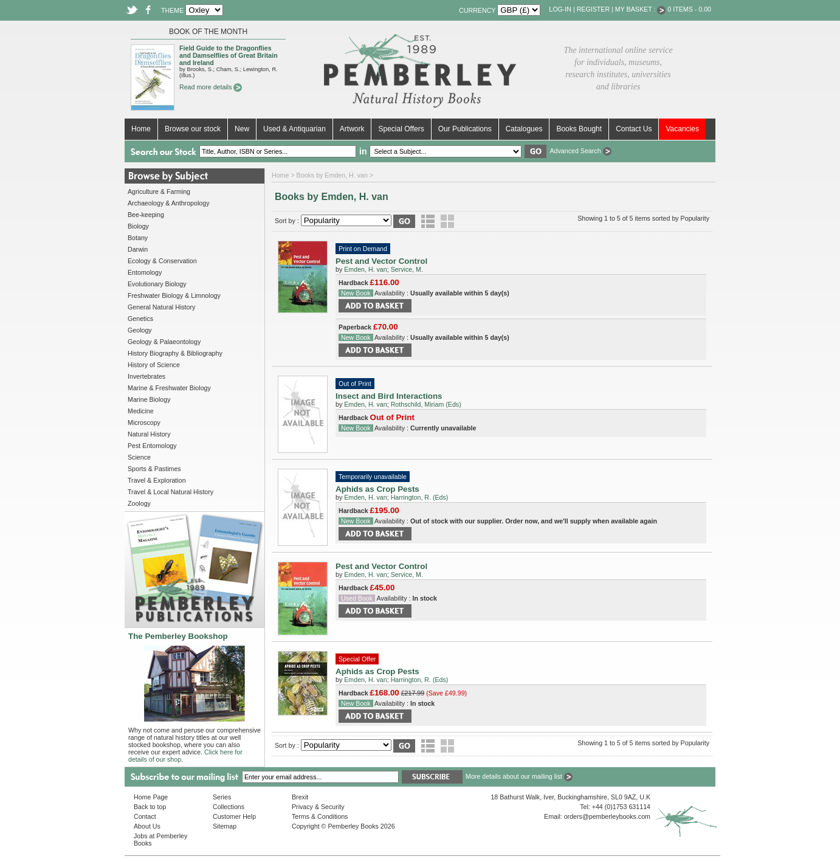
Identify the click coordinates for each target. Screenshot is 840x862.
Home (141, 129)
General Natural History (161, 307)
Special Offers (401, 129)
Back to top (150, 806)
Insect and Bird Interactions (389, 396)
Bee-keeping (146, 214)
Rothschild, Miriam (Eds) (426, 404)
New (242, 129)
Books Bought (579, 129)
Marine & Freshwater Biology (169, 387)
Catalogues (524, 129)
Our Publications (465, 129)
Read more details (210, 87)
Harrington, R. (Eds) (420, 497)
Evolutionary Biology (157, 284)
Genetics (140, 318)
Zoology (139, 503)
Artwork (352, 129)
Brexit (300, 797)
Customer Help (234, 816)
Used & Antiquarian (294, 129)
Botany (138, 237)
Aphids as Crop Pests (377, 489)
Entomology (145, 272)
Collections (228, 806)
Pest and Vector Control (381, 261)
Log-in (560, 9)
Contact (145, 816)
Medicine (141, 411)
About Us (147, 826)
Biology (138, 226)
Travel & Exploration (157, 480)
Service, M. (407, 269)
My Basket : (640, 9)
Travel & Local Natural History (170, 491)
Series (222, 797)
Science (139, 457)
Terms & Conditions (320, 816)
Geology (140, 330)
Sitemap (224, 826)
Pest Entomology (152, 445)
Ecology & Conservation (162, 260)
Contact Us (634, 129)
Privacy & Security (318, 806)
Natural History (149, 434)
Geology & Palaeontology (164, 341)
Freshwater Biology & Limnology (174, 295)
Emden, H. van (365, 269)
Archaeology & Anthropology (168, 203)
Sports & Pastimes (154, 468)
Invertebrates (146, 376)
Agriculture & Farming (159, 191)
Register (593, 9)
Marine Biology (149, 399)
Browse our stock (193, 129)
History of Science (154, 364)
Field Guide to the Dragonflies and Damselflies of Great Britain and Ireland (228, 55)
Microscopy (144, 422)
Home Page (151, 797)
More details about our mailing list (519, 776)
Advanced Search (580, 150)
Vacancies (682, 129)
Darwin (138, 249)
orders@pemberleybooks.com (607, 816)
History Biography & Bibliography (175, 353)
